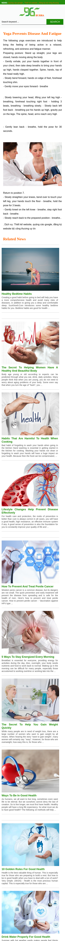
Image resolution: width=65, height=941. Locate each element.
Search (55, 22)
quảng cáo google (42, 224)
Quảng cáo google (15, 3)
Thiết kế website (30, 3)
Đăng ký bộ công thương (49, 3)
